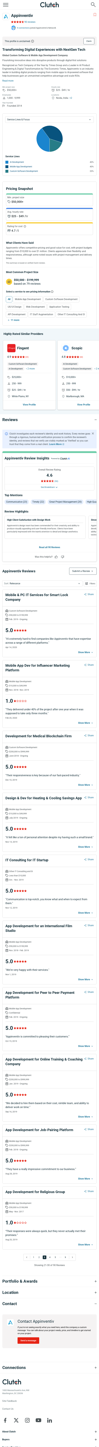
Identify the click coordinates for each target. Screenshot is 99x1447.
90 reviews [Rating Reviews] (29, 22)
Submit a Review (81, 571)
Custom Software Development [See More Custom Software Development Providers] (24, 171)
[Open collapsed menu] (5, 4)
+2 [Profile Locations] (70, 98)
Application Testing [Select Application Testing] (59, 306)
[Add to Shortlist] (95, 14)
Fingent (23, 348)
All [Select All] (9, 299)
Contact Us (7, 1408)
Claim (89, 41)
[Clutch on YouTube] (38, 1420)
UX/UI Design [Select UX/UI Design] (14, 306)
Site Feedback (9, 1401)
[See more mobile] (86, 652)
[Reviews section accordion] (49, 419)
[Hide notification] (92, 433)
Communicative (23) (16, 501)
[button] (42, 583)
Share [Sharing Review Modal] (91, 594)
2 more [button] (31, 368)
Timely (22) (38, 501)
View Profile (29, 404)
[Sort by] (42, 583)
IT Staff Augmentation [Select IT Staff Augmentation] (41, 314)
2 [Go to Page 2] (39, 1257)
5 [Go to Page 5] (55, 1257)
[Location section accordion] (49, 1292)
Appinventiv (22, 15)
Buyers (6, 1439)
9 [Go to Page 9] (65, 1257)
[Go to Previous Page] (27, 1257)
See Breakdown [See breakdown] (48, 487)
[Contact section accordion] (49, 1303)
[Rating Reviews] (17, 22)
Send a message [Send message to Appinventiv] (28, 1340)
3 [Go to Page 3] (44, 1257)
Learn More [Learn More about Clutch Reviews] (55, 444)
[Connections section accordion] (49, 1367)
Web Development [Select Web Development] (35, 306)
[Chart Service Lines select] (49, 120)
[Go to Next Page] (71, 1257)
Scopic (77, 348)
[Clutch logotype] (11, 1381)
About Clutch (9, 1431)
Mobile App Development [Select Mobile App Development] (28, 299)
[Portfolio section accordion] (49, 1281)
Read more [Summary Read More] (7, 80)
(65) (27, 357)
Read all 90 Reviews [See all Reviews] (49, 547)
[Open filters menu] (90, 583)
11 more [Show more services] (15, 320)
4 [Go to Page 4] (49, 1257)
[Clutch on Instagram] (27, 1420)
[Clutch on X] (16, 1420)
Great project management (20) (65, 501)
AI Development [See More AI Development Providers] (17, 162)
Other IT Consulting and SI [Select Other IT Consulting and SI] (71, 314)
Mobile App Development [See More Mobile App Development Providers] (21, 166)
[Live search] (93, 4)
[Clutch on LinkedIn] (49, 1420)
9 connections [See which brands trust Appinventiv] (23, 28)
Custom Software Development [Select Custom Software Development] (61, 299)
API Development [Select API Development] (16, 314)
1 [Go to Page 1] (33, 1257)
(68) (81, 357)
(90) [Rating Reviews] (56, 481)
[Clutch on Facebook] (5, 1420)
